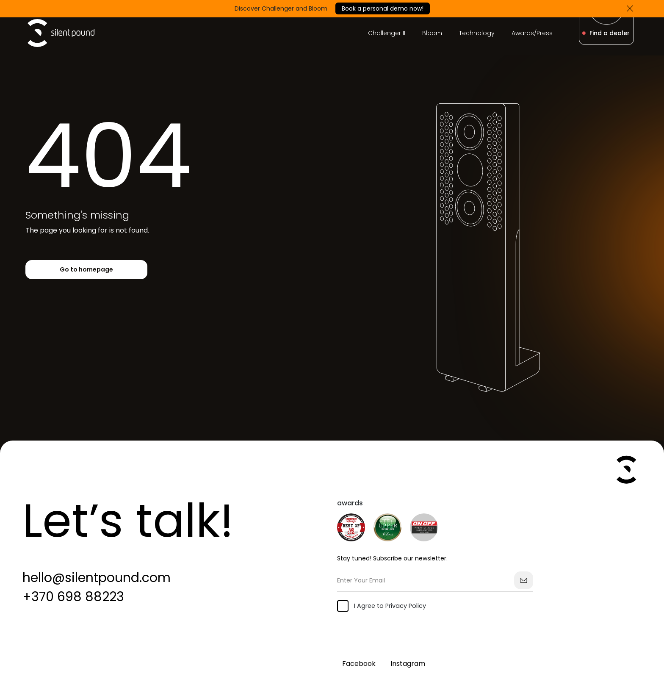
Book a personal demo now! (382, 8)
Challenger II (386, 33)
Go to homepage (86, 269)
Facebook (359, 663)
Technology (477, 33)
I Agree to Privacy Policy (381, 606)
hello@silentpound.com (96, 578)
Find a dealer (606, 33)
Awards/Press (532, 33)
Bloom (432, 33)
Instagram (407, 663)
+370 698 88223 (73, 597)
